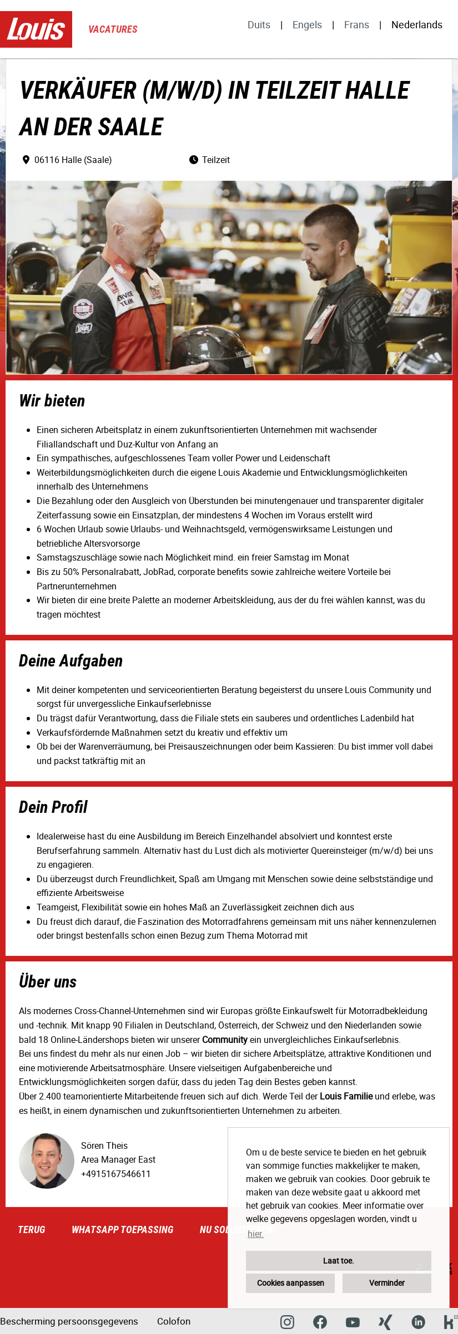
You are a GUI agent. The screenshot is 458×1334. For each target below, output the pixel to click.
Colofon (173, 1321)
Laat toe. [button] (338, 1260)
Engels (307, 24)
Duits (259, 24)
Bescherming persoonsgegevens (69, 1321)
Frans (356, 24)
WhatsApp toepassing (122, 1229)
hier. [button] (256, 1234)
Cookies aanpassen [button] (290, 1282)
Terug (31, 1229)
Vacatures (113, 29)
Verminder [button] (387, 1282)
